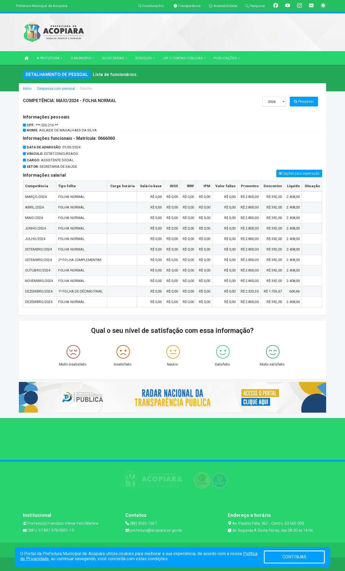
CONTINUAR (294, 556)
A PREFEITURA (50, 58)
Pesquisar (304, 101)
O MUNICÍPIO (82, 58)
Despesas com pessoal (56, 88)
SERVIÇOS (145, 58)
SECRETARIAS (114, 58)
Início (27, 88)
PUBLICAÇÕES (227, 58)
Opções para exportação (299, 173)
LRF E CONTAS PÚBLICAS (184, 58)
